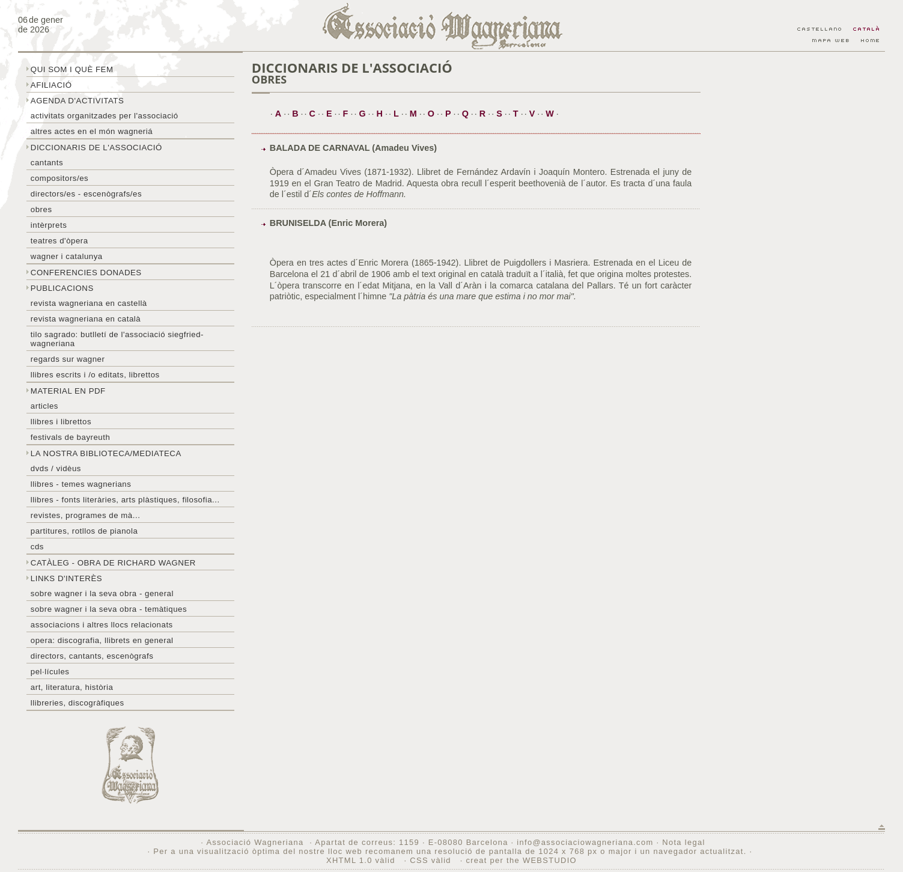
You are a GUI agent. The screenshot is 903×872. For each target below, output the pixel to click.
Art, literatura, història (72, 687)
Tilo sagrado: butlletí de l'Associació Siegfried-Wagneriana (117, 339)
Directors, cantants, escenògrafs (92, 655)
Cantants (47, 162)
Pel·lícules (50, 671)
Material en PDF (68, 390)
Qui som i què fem (72, 69)
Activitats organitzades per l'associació (104, 115)
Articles (44, 405)
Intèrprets (49, 225)
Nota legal (683, 842)
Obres (41, 209)
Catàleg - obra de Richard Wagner (113, 562)
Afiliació (51, 85)
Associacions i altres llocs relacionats (102, 624)
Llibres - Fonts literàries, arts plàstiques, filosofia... (125, 499)
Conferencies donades (86, 272)
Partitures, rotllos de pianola (84, 530)
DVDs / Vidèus (56, 468)
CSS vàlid (432, 860)
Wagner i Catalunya (67, 256)
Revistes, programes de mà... (86, 515)
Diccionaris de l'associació (96, 147)
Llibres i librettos (61, 421)
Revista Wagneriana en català (86, 318)
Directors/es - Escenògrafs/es (86, 193)
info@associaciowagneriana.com (585, 842)
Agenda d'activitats (77, 100)
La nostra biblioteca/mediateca (106, 453)
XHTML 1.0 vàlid (362, 860)
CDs (37, 546)
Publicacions (62, 288)
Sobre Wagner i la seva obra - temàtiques (109, 609)
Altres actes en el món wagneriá (92, 131)
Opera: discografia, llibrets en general (102, 640)
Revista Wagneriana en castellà (89, 303)
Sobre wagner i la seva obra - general (102, 593)
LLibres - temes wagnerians (81, 484)
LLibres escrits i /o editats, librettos (95, 374)
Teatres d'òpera (59, 240)
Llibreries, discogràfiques (77, 702)
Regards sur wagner (68, 359)
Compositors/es (59, 178)
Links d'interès (66, 578)
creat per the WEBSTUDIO (521, 860)
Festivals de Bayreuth (71, 437)
